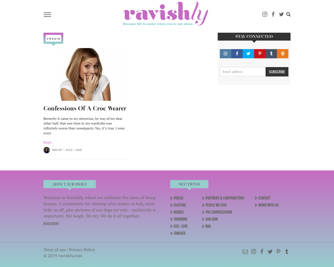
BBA (208, 226)
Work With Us (268, 205)
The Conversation (218, 212)
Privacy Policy (82, 249)
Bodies (179, 212)
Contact (264, 198)
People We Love (216, 205)
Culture (180, 205)
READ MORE (51, 223)
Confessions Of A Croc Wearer (85, 108)
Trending (180, 219)
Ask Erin (211, 219)
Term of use (54, 249)
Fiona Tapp (57, 150)
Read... (48, 142)
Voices (178, 198)
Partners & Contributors (224, 198)
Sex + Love (181, 226)
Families (180, 233)
